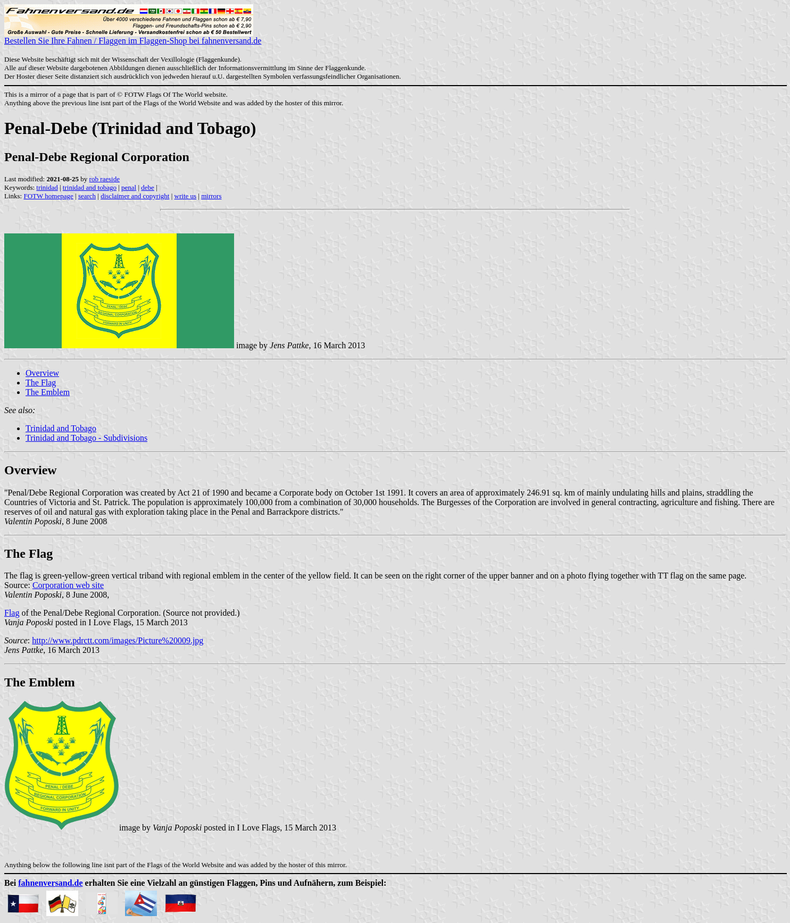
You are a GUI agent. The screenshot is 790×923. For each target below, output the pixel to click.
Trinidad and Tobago (61, 428)
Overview (42, 372)
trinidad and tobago (90, 187)
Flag (11, 612)
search (87, 196)
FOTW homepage (48, 196)
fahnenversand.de (50, 882)
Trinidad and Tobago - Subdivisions (86, 437)
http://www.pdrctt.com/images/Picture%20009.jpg (117, 640)
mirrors (211, 196)
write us (185, 196)
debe (147, 187)
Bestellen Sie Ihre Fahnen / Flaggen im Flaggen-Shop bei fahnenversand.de (132, 37)
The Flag (41, 382)
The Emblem (48, 392)
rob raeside (104, 179)
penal (128, 187)
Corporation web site (68, 585)
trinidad (46, 187)
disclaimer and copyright (135, 196)
